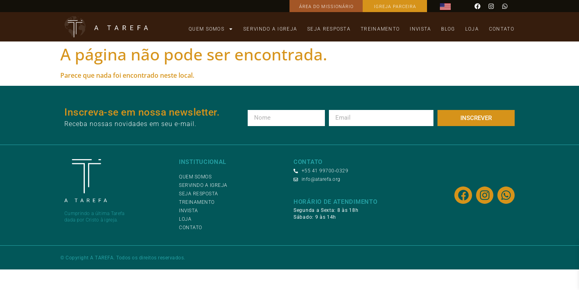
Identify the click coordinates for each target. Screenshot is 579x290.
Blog (448, 29)
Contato (501, 29)
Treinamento (380, 29)
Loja (472, 29)
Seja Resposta (329, 29)
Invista (420, 29)
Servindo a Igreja (270, 29)
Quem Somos (211, 29)
